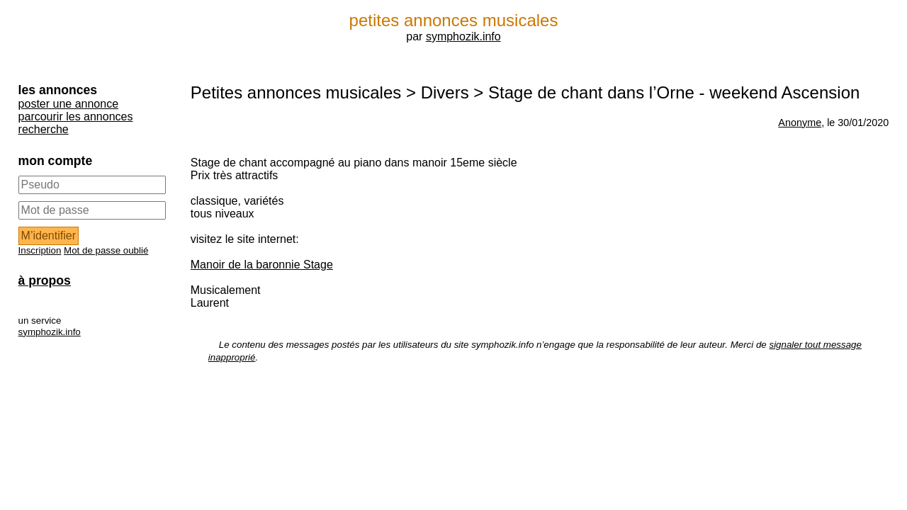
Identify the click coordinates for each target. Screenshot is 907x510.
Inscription (40, 250)
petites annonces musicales (453, 20)
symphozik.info (463, 36)
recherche (43, 129)
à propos (44, 280)
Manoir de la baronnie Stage (262, 265)
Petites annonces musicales (296, 92)
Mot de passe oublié (106, 250)
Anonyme (799, 122)
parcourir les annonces (75, 116)
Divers (445, 92)
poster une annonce (68, 104)
